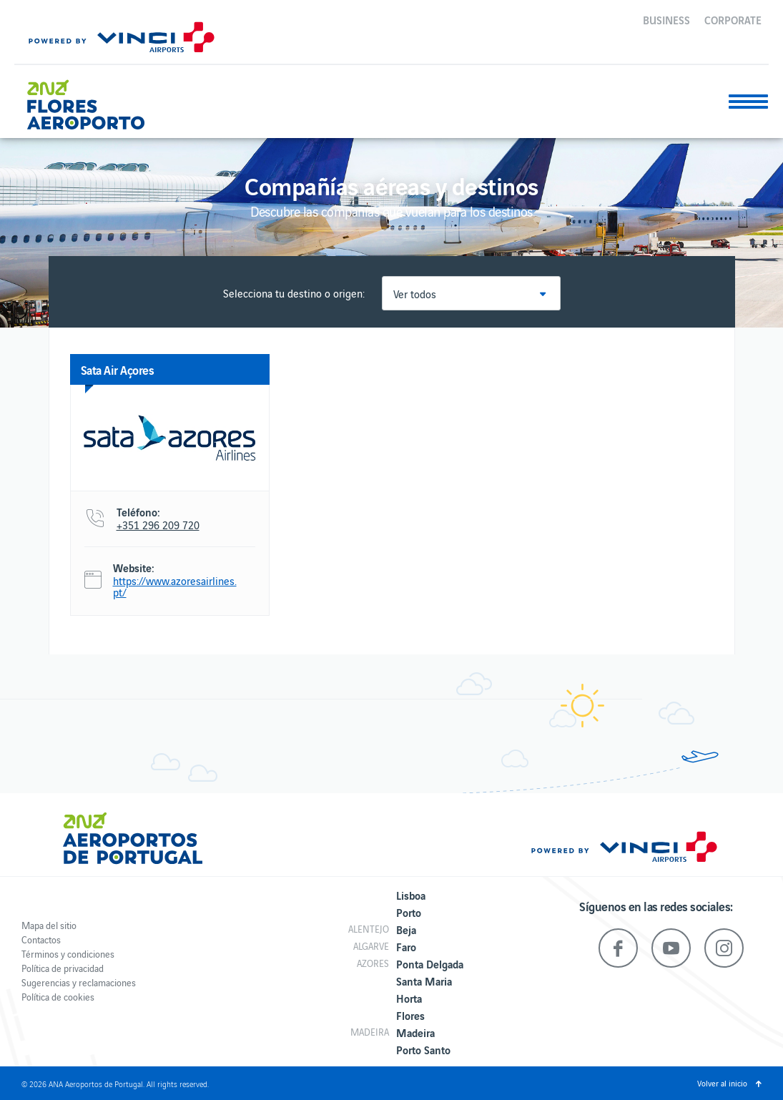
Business (666, 19)
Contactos (41, 939)
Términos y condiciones (67, 954)
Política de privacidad (62, 968)
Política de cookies (57, 996)
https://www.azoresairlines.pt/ (175, 586)
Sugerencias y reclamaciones (78, 982)
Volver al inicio (722, 1083)
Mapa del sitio (49, 925)
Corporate (733, 19)
